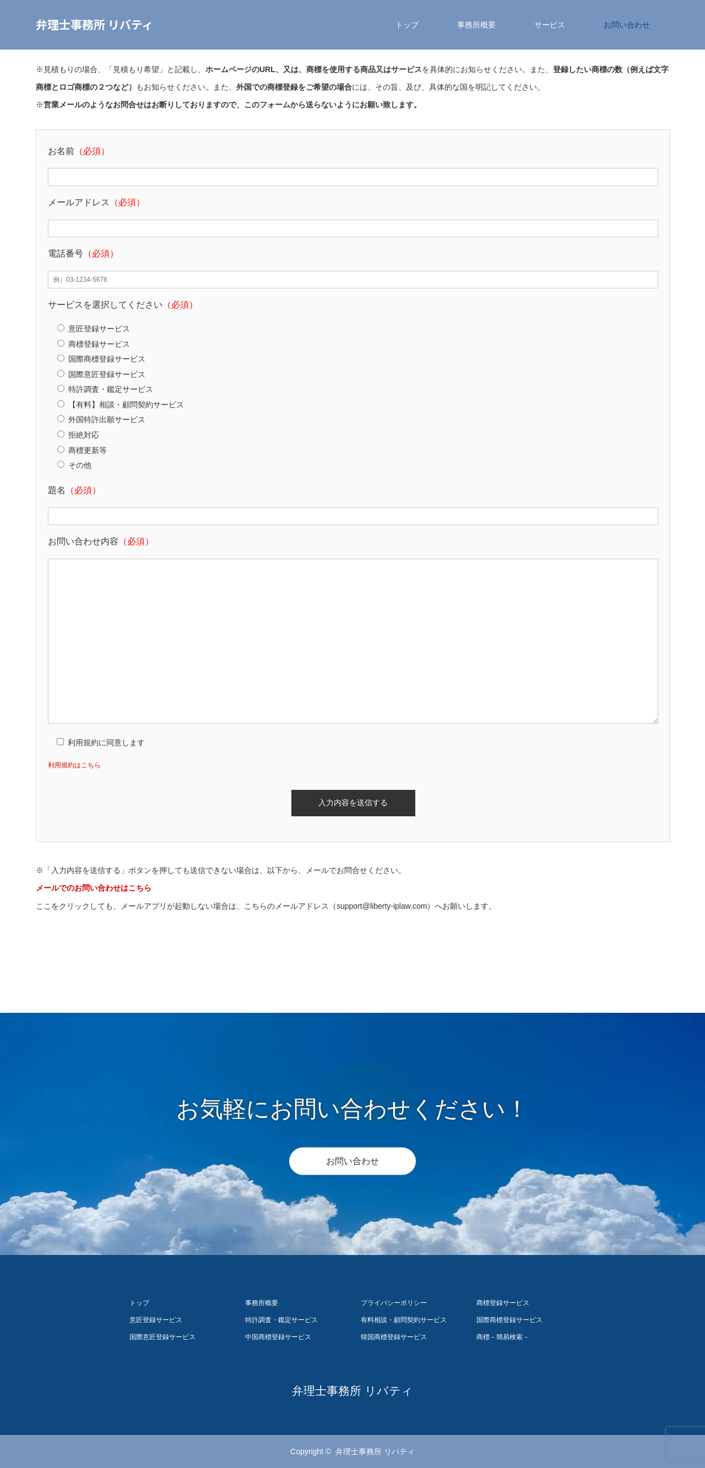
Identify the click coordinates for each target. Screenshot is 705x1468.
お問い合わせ (627, 24)
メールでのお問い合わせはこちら (93, 887)
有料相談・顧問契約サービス (404, 1320)
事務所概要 (476, 24)
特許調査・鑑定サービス (281, 1320)
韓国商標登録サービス (394, 1337)
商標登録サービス (502, 1303)
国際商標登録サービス (509, 1320)
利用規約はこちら (74, 765)
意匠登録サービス (155, 1320)
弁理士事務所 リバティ (95, 24)
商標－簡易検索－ (502, 1337)
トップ (407, 24)
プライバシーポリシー (394, 1303)
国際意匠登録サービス (162, 1337)
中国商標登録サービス (278, 1337)
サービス (549, 24)
